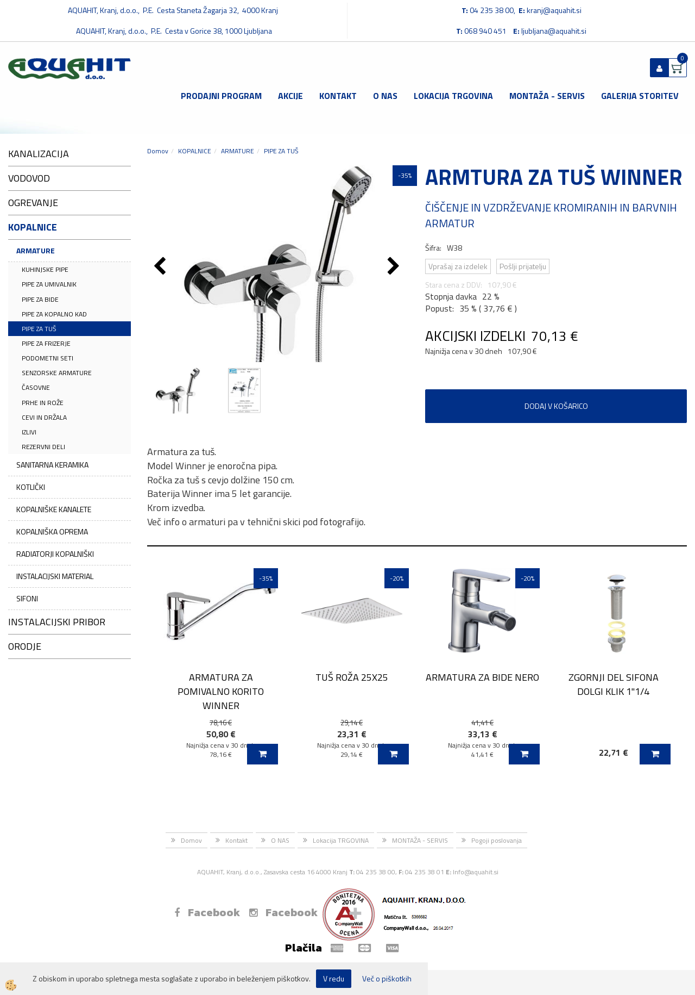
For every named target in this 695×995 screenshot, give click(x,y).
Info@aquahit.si (475, 872)
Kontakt (338, 95)
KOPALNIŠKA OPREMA (52, 531)
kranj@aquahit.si (554, 10)
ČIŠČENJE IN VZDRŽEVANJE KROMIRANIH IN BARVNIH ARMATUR (551, 215)
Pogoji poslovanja (496, 840)
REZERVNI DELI (43, 446)
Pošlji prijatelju (523, 266)
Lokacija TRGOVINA (453, 95)
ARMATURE (35, 250)
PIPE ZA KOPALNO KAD (54, 314)
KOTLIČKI (30, 487)
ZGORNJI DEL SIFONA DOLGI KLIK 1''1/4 (613, 684)
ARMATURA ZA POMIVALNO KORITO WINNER (221, 691)
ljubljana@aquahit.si (553, 30)
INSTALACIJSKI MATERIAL (54, 576)
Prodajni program (221, 95)
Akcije (290, 95)
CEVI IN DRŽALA (44, 417)
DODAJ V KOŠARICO (556, 406)
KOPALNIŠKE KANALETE (53, 509)
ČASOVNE (36, 387)
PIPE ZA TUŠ (39, 329)
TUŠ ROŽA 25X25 (351, 677)
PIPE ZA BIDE (40, 299)
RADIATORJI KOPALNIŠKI (55, 553)
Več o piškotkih (387, 978)
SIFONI (27, 598)
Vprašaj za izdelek (458, 266)
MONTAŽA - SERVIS (547, 95)
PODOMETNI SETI (47, 358)
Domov (157, 151)
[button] (395, 267)
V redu (333, 978)
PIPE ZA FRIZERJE (46, 343)
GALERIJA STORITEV (640, 95)
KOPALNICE (194, 151)
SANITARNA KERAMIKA (52, 464)
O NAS (385, 95)
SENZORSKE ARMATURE (57, 373)
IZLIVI (29, 432)
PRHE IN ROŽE (43, 402)
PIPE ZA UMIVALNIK (49, 284)
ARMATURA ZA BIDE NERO (482, 677)
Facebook (207, 912)
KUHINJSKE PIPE (45, 269)
